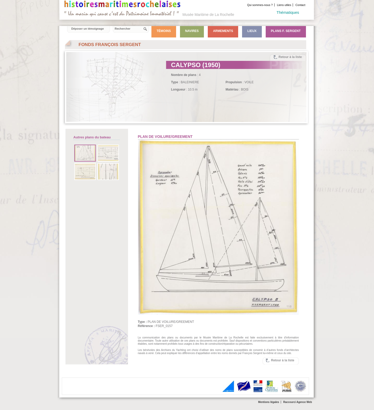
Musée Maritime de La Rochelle (208, 14)
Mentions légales (268, 402)
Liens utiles (284, 5)
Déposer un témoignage (87, 28)
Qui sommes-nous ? (259, 5)
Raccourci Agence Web (297, 402)
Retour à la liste (290, 57)
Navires (192, 31)
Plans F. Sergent (286, 31)
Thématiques (288, 12)
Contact (300, 5)
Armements (223, 31)
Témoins (164, 31)
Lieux (251, 31)
